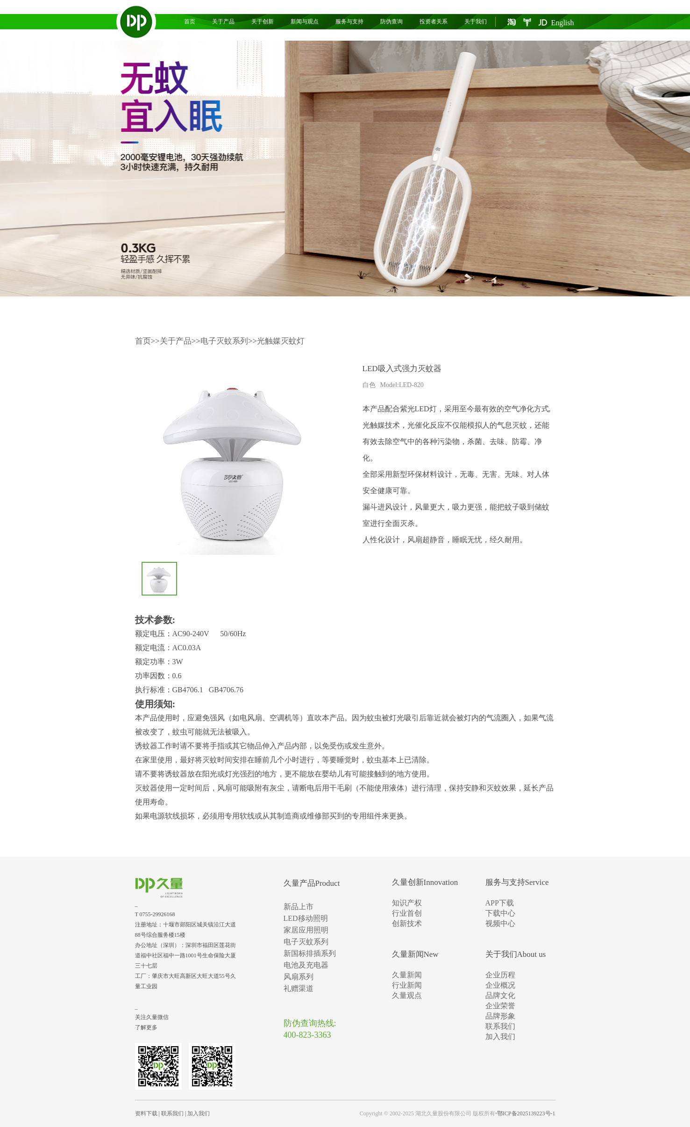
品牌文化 (500, 995)
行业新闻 (407, 985)
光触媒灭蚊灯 (281, 341)
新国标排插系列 (310, 953)
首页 (189, 21)
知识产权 (407, 903)
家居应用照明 (306, 930)
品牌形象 (500, 1016)
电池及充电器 (306, 965)
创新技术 (407, 923)
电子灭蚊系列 (224, 341)
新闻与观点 (305, 21)
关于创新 (262, 21)
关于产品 (223, 21)
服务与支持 (349, 21)
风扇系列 (298, 977)
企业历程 (500, 975)
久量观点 (407, 995)
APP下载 (499, 903)
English (562, 23)
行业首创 (407, 913)
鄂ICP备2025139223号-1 (526, 1113)
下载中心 (500, 913)
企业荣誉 (500, 1006)
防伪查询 (391, 21)
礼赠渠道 (298, 988)
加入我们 (500, 1037)
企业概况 (500, 985)
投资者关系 (434, 21)
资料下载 (146, 1113)
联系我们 (500, 1026)
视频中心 (500, 923)
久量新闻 (407, 975)
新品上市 (298, 907)
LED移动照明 (306, 918)
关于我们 (475, 21)
